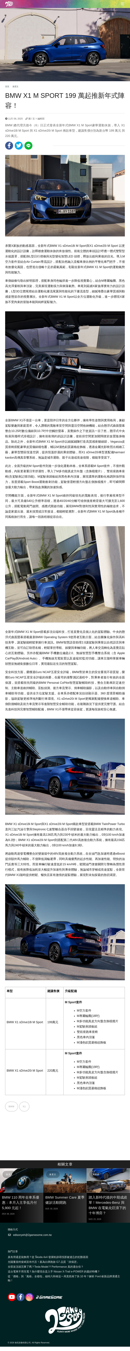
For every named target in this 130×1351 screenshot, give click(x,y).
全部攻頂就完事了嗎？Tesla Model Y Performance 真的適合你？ (46, 1266)
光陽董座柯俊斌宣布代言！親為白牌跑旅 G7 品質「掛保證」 (43, 1261)
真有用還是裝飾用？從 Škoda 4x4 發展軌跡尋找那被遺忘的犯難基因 (48, 1257)
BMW (11, 1106)
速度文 (15, 86)
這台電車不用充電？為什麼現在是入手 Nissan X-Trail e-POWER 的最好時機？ (54, 1271)
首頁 (7, 86)
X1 (24, 1106)
